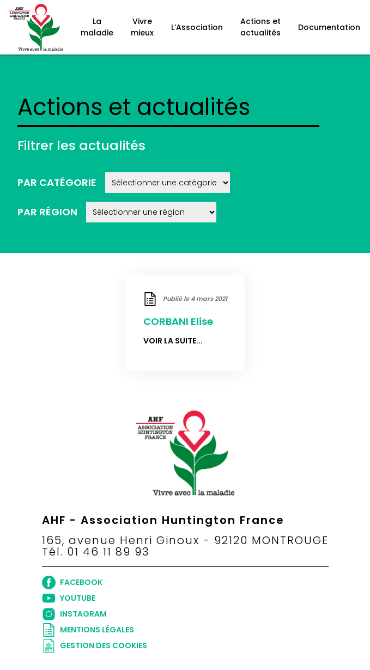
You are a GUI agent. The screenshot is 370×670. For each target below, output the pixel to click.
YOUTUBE (68, 598)
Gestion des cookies (94, 646)
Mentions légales (88, 630)
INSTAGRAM (74, 614)
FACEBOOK (72, 582)
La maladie (97, 27)
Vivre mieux (142, 27)
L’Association (197, 27)
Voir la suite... (173, 341)
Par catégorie (56, 182)
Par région (47, 212)
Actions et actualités (260, 27)
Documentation (329, 27)
